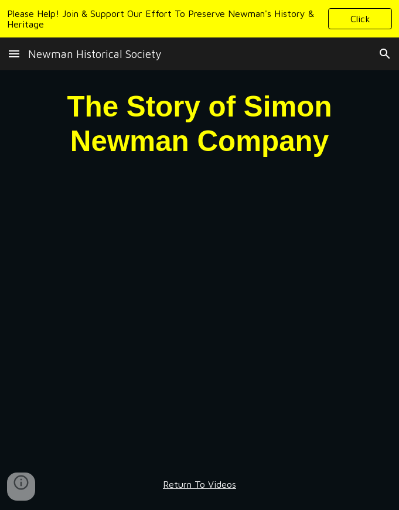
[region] (199, 18)
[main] (199, 123)
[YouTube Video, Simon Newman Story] (199, 317)
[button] (360, 18)
